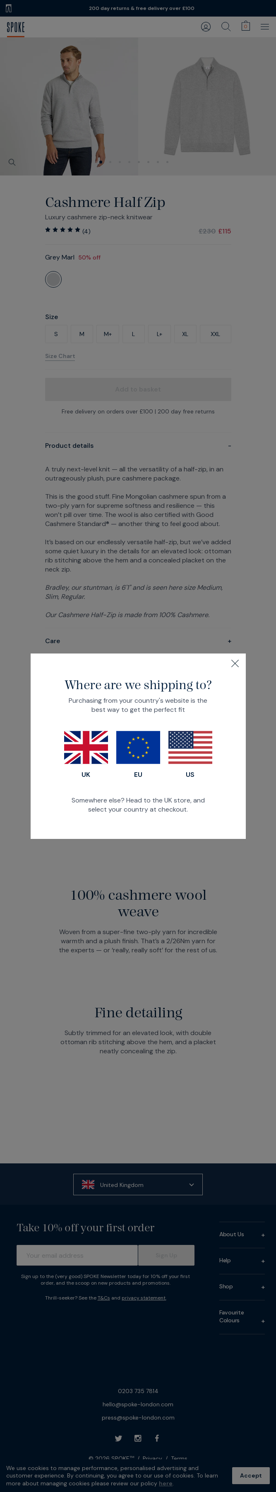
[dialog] (138, 746)
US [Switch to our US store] (190, 755)
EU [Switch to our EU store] (138, 755)
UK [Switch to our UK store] (86, 755)
